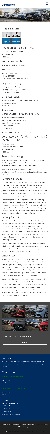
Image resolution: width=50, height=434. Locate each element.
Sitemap (42, 431)
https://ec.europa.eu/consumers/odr (34, 163)
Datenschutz (15, 431)
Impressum (8, 431)
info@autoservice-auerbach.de (12, 414)
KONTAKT (25, 342)
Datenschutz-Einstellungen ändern (29, 431)
